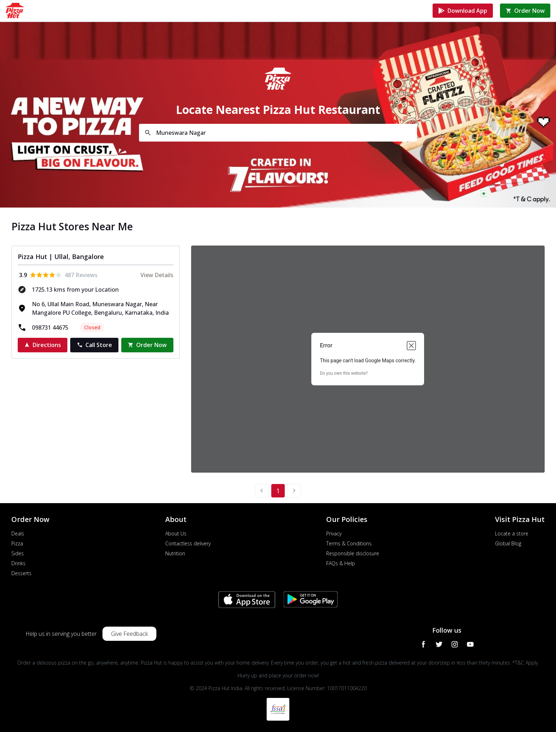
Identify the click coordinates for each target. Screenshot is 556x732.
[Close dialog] (411, 345)
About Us (176, 533)
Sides (17, 553)
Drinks (18, 563)
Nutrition (175, 553)
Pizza (17, 543)
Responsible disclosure (352, 553)
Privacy (333, 533)
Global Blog (508, 543)
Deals (17, 533)
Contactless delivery (188, 543)
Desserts (21, 573)
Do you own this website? (344, 373)
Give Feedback (129, 634)
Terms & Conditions (349, 543)
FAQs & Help (340, 563)
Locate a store (511, 533)
